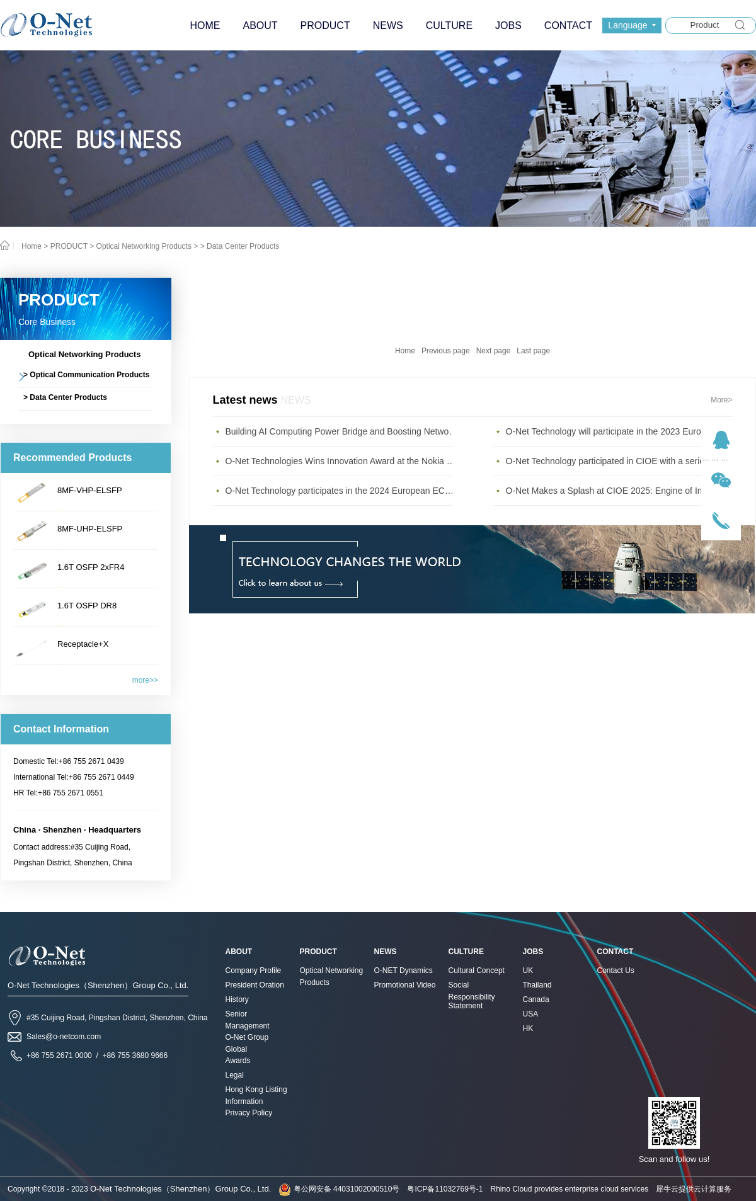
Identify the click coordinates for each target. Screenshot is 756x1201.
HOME (205, 25)
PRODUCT (69, 246)
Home (405, 350)
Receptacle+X (82, 644)
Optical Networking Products (144, 246)
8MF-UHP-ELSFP (89, 528)
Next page (493, 350)
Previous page (445, 350)
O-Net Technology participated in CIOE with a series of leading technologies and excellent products (622, 461)
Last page (533, 350)
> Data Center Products (240, 246)
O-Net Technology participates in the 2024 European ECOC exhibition (342, 491)
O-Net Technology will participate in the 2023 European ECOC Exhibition (622, 431)
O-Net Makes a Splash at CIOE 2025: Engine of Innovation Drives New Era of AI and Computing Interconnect (622, 491)
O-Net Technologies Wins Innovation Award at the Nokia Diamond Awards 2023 (342, 461)
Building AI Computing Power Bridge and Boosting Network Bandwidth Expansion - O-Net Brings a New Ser (342, 431)
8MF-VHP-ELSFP (89, 490)
